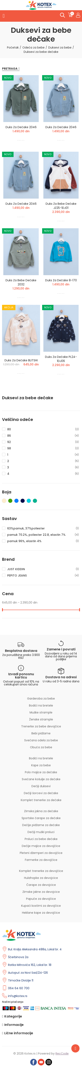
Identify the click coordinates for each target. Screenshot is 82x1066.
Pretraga (9, 69)
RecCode (62, 1053)
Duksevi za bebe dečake (27, 397)
